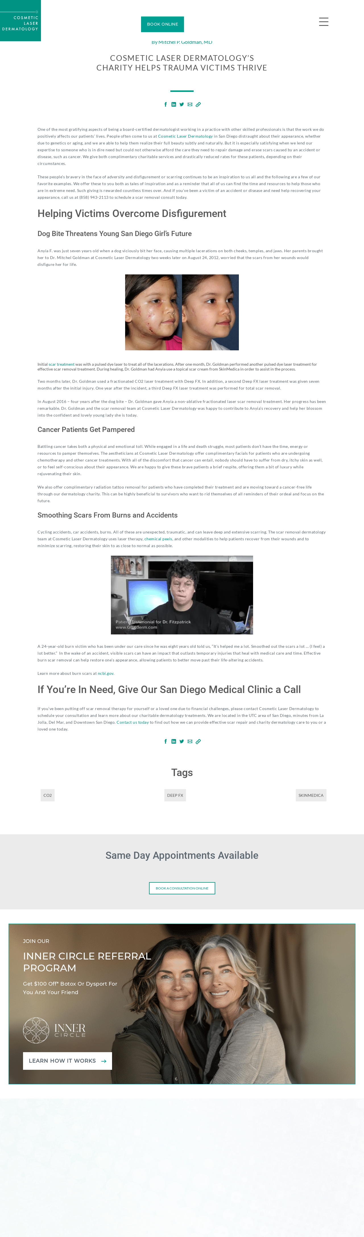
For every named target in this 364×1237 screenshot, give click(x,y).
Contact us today (133, 722)
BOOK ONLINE (162, 24)
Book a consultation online (182, 888)
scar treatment (62, 364)
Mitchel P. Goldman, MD (185, 42)
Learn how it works (62, 1061)
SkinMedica (311, 795)
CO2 (48, 795)
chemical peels (158, 538)
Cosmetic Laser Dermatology (185, 136)
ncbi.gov (105, 673)
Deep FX (175, 795)
